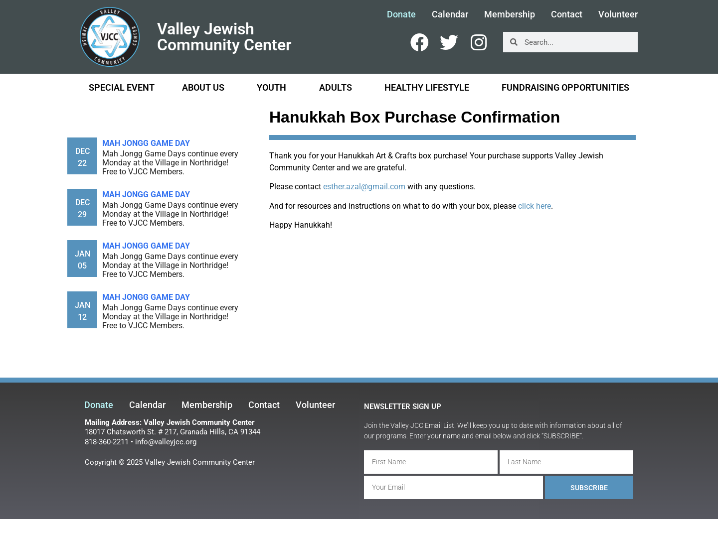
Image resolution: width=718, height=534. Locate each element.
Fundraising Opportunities (565, 87)
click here (534, 206)
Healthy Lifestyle (429, 87)
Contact (566, 14)
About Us (205, 87)
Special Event (122, 87)
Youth (274, 87)
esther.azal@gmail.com (364, 186)
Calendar (450, 14)
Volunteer (618, 14)
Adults (338, 87)
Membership (509, 14)
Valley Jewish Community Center (224, 36)
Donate (401, 14)
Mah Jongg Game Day (146, 143)
